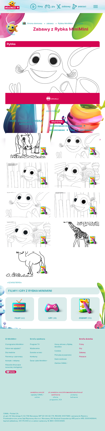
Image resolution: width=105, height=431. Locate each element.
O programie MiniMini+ (14, 344)
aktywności (87, 130)
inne (72, 130)
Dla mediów (10, 352)
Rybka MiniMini (65, 23)
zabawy (50, 23)
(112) (85, 309)
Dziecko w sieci (36, 352)
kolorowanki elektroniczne (65, 126)
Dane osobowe (61, 359)
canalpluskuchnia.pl (75, 392)
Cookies (58, 351)
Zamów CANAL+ (61, 363)
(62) (20, 309)
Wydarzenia (35, 348)
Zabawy (82, 352)
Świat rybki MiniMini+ (38, 361)
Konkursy (33, 356)
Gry (80, 348)
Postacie (82, 356)
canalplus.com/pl (37, 392)
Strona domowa (34, 23)
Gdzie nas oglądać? (13, 348)
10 (19, 282)
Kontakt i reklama (12, 361)
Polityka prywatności (63, 355)
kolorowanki (57, 130)
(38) (52, 309)
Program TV (35, 344)
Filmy (81, 344)
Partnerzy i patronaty (14, 356)
